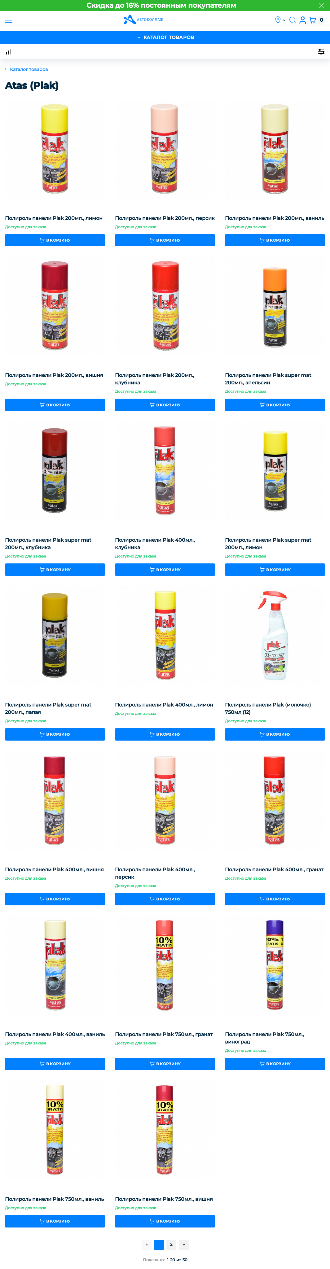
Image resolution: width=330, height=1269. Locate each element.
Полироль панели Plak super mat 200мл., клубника (48, 544)
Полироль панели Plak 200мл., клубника (154, 379)
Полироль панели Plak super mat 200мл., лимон (268, 544)
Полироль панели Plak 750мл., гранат (164, 1035)
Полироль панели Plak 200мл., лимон (54, 218)
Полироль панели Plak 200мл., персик (165, 218)
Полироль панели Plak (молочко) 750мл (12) (268, 709)
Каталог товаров (26, 69)
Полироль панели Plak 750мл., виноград (264, 1038)
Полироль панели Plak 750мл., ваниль (54, 1200)
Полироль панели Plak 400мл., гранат (274, 870)
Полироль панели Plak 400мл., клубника (155, 544)
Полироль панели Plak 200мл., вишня (54, 376)
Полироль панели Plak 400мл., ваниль (55, 1035)
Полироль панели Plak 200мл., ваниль (274, 218)
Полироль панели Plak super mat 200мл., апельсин (268, 379)
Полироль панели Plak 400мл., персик (155, 874)
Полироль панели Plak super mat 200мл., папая (48, 709)
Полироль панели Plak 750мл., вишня (164, 1200)
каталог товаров (165, 37)
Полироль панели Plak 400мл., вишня (54, 870)
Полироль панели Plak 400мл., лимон (164, 705)
